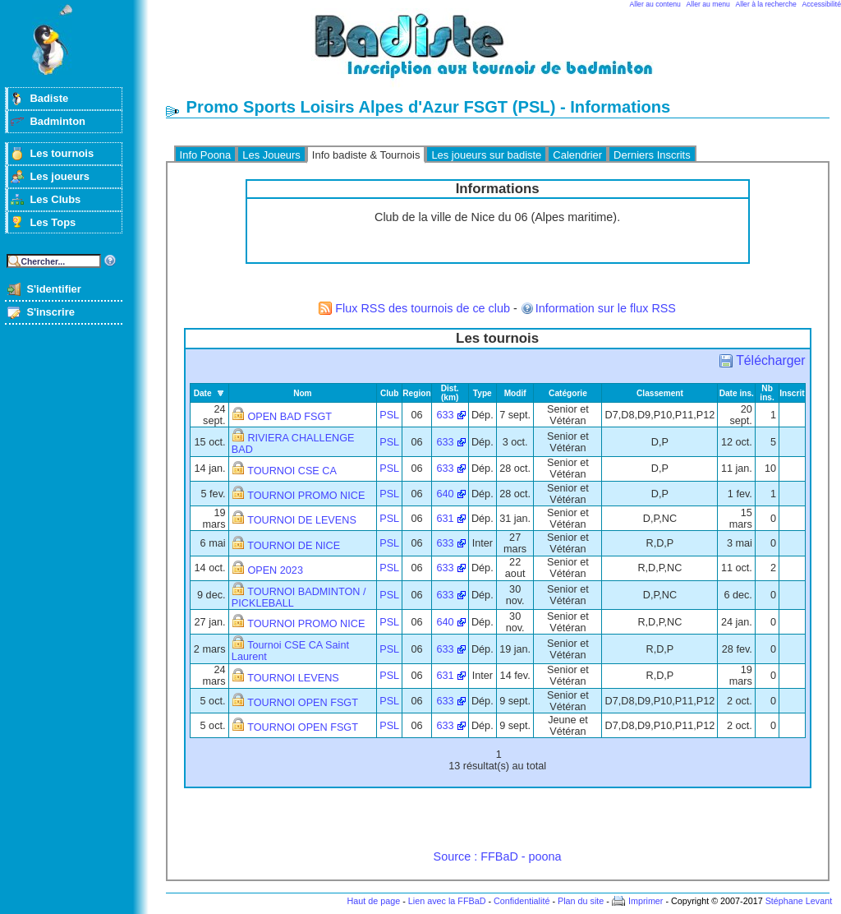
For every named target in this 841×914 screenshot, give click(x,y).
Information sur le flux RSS (605, 308)
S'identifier (53, 289)
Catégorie (568, 393)
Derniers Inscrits (652, 155)
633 (445, 415)
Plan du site (581, 901)
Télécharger (770, 360)
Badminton (57, 121)
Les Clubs (55, 199)
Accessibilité (821, 4)
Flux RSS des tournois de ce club (422, 308)
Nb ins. (767, 393)
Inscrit (791, 393)
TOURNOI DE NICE (293, 546)
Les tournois (62, 153)
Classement (659, 393)
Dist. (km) (450, 393)
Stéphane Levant (799, 901)
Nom (302, 393)
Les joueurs (60, 176)
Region (416, 393)
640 (445, 494)
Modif (515, 393)
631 (445, 518)
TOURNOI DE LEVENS (301, 520)
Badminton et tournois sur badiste (503, 53)
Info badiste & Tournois (366, 155)
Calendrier (577, 155)
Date (203, 393)
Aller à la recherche (766, 4)
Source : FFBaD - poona (498, 856)
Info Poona (206, 155)
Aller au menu (708, 4)
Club (389, 393)
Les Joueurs (271, 155)
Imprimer (646, 901)
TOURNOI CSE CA (292, 471)
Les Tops (53, 222)
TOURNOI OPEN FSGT (302, 703)
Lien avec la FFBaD (447, 901)
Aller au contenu (655, 4)
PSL (389, 415)
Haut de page (373, 901)
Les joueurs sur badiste (486, 155)
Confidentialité (521, 901)
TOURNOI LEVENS (293, 678)
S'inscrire (50, 312)
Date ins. (736, 393)
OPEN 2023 (275, 570)
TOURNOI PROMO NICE (306, 495)
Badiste (49, 98)
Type (482, 393)
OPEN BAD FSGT (289, 416)
